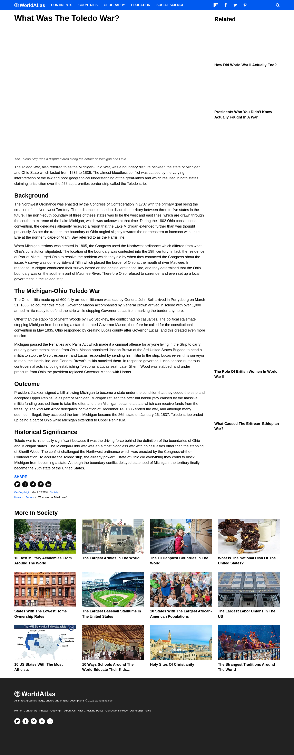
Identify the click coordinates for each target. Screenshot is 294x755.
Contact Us (30, 710)
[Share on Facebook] (25, 484)
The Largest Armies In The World (111, 558)
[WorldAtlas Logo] (31, 5)
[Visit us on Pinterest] (42, 721)
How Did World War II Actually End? (245, 65)
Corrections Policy (116, 710)
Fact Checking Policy (90, 710)
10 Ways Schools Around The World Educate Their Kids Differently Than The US (108, 669)
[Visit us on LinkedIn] (50, 721)
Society (54, 492)
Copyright (56, 710)
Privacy (43, 710)
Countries (88, 5)
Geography (114, 5)
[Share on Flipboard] (17, 484)
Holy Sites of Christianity (172, 664)
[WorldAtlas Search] (278, 5)
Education (140, 5)
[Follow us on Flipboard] (17, 721)
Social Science (170, 5)
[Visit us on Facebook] (25, 721)
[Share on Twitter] (33, 484)
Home (18, 710)
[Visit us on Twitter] (34, 721)
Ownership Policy (140, 710)
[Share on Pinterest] (41, 484)
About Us (70, 710)
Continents (61, 5)
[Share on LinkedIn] (48, 484)
